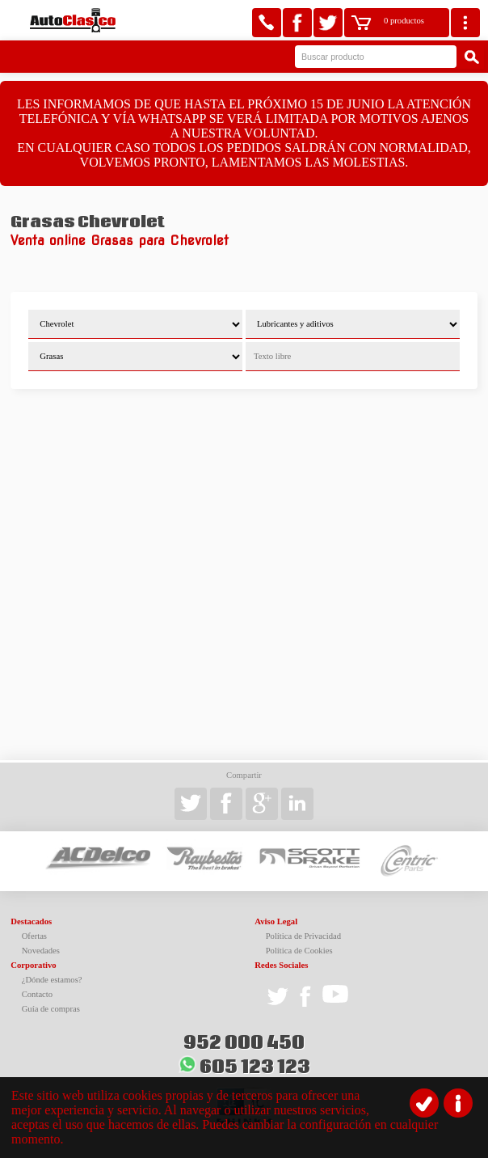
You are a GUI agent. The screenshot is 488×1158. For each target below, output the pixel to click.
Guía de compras (51, 1008)
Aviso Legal (276, 921)
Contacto (37, 994)
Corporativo (33, 965)
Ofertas (34, 936)
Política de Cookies (299, 950)
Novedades (41, 950)
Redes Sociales (281, 965)
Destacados (31, 921)
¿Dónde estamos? (52, 979)
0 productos (404, 20)
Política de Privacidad (304, 936)
